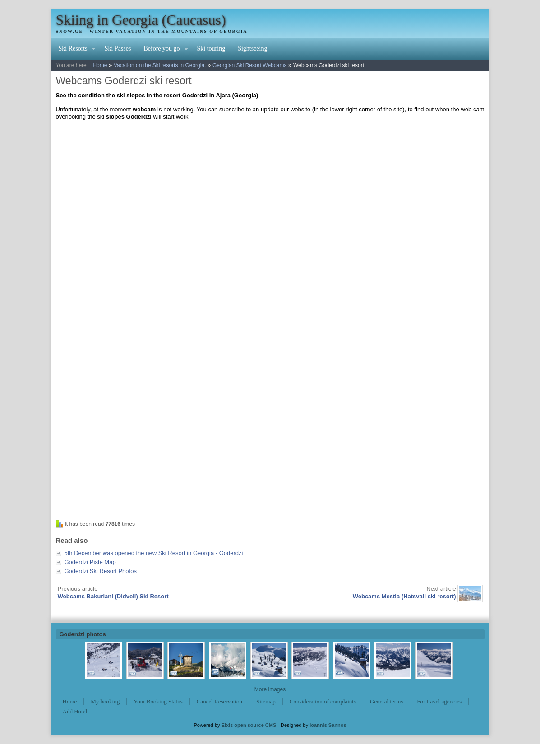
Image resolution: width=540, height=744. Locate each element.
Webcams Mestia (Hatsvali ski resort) (404, 596)
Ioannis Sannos (327, 725)
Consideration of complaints (323, 701)
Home (99, 65)
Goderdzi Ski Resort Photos (101, 571)
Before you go (162, 49)
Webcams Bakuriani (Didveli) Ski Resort (113, 596)
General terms (386, 701)
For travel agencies (439, 701)
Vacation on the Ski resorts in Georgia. (160, 65)
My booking (105, 701)
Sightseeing (252, 48)
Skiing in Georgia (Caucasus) (141, 20)
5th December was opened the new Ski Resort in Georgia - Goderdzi (154, 553)
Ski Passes (118, 48)
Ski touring (211, 48)
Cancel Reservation (219, 701)
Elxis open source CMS (249, 725)
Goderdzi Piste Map (90, 562)
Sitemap (266, 701)
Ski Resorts (74, 49)
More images (270, 689)
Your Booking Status (158, 701)
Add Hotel (75, 711)
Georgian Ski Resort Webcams (249, 65)
